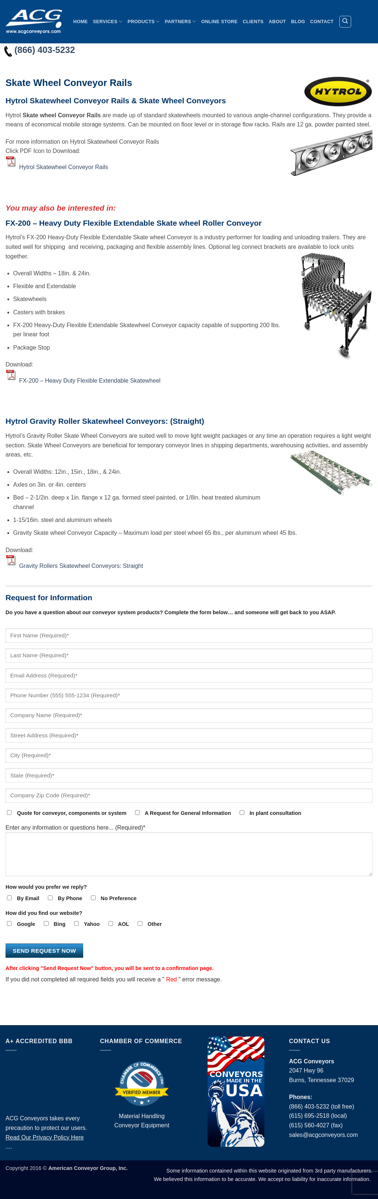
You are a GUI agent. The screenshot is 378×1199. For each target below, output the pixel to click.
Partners (180, 21)
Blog (298, 21)
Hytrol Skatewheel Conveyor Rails (63, 167)
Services (107, 21)
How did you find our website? (44, 913)
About (277, 21)
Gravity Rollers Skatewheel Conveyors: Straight (81, 566)
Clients (253, 21)
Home (80, 21)
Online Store (219, 21)
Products (143, 21)
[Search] (345, 22)
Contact (321, 21)
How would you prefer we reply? (46, 887)
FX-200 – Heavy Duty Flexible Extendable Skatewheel (89, 380)
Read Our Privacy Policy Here (45, 1137)
